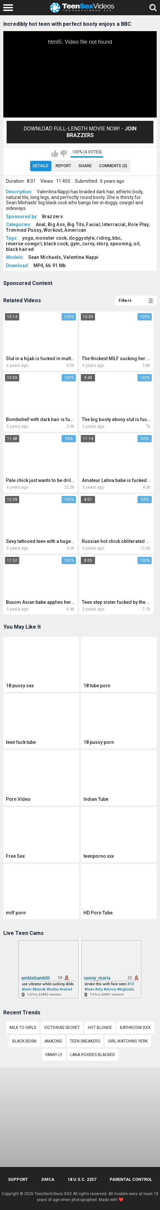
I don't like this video (63, 153)
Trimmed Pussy (23, 230)
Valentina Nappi (81, 257)
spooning (121, 243)
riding (103, 238)
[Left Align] (9, 7)
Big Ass (56, 224)
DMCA (47, 1179)
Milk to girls (23, 1027)
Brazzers (52, 216)
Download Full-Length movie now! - (80, 131)
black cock (56, 243)
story (102, 243)
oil (136, 243)
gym (75, 243)
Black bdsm (24, 1041)
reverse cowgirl (24, 243)
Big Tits (75, 224)
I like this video (54, 153)
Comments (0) (113, 166)
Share (85, 166)
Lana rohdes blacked (92, 1054)
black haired (20, 249)
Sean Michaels (44, 257)
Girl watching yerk (128, 1041)
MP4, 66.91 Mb (49, 265)
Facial (93, 224)
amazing (53, 1041)
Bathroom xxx (135, 1027)
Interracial (114, 224)
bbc (116, 238)
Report (63, 166)
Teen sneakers (85, 1041)
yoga (27, 238)
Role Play (138, 224)
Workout (52, 230)
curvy (88, 243)
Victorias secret (62, 1027)
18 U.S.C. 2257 (82, 1179)
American (75, 230)
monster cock (51, 238)
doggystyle (81, 238)
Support (18, 1179)
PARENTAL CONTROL (131, 1179)
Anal (41, 224)
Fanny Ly (53, 1054)
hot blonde (100, 1027)
